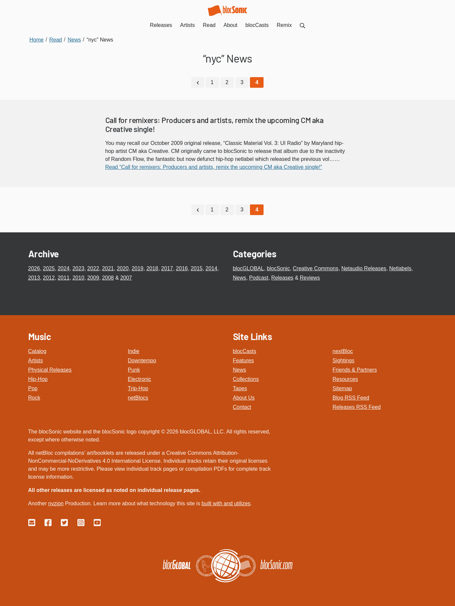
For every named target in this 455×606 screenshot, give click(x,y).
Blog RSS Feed (351, 398)
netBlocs (138, 398)
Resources (345, 379)
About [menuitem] (231, 25)
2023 (78, 268)
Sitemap (342, 388)
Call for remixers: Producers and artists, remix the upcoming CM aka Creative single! (214, 124)
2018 (152, 268)
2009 (93, 278)
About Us (244, 398)
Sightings (344, 360)
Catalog (37, 351)
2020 (123, 268)
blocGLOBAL (248, 268)
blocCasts (244, 351)
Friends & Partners (355, 370)
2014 (211, 268)
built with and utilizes (226, 503)
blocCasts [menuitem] (257, 25)
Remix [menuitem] (284, 25)
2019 (138, 268)
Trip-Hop (138, 388)
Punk (134, 370)
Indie (134, 351)
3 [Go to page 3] (242, 82)
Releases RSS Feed (357, 407)
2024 (63, 268)
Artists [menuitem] (187, 25)
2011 (63, 278)
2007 (126, 278)
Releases (282, 278)
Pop (33, 388)
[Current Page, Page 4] (257, 82)
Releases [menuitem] (161, 25)
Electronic (139, 379)
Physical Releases (50, 370)
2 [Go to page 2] (227, 82)
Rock (34, 398)
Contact (242, 407)
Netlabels (400, 268)
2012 (49, 278)
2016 (182, 268)
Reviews (310, 278)
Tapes (240, 388)
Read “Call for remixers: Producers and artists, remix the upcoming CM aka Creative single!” (213, 167)
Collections (246, 379)
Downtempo (142, 360)
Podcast (258, 278)
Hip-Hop (38, 379)
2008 (108, 278)
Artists (35, 360)
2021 (108, 268)
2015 (197, 268)
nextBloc (343, 351)
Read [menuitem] (209, 25)
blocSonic (278, 268)
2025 (49, 268)
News (239, 278)
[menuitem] (302, 25)
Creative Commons (315, 268)
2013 (34, 278)
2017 (167, 268)
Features (243, 360)
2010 (78, 278)
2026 (34, 268)
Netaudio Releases (363, 268)
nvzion (55, 503)
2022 (93, 268)
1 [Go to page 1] (212, 82)
